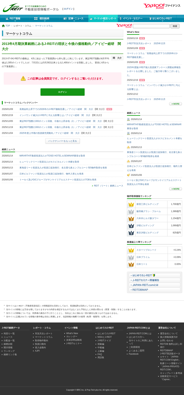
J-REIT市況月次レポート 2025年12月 (146, 43)
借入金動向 (40, 347)
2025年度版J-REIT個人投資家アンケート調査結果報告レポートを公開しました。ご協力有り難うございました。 (154, 71)
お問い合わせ (166, 340)
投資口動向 (40, 344)
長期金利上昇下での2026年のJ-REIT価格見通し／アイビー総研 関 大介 (56, 109)
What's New (72, 333)
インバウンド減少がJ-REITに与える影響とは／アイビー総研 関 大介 (55, 115)
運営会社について (169, 333)
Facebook (134, 354)
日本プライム (143, 257)
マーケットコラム (44, 25)
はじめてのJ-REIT (162, 18)
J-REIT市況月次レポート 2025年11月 (146, 99)
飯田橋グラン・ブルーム (149, 211)
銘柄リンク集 (10, 354)
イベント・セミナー (132, 18)
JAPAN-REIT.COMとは (140, 333)
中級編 (101, 347)
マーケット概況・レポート (103, 18)
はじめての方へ (136, 337)
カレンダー (71, 336)
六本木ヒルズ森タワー (148, 218)
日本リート (142, 264)
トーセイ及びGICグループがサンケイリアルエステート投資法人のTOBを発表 (58, 179)
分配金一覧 (9, 340)
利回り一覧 (9, 333)
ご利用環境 (134, 347)
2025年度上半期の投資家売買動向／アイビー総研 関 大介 (50, 133)
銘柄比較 (8, 344)
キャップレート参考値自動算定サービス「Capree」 (171, 376)
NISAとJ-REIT (105, 337)
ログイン (68, 9)
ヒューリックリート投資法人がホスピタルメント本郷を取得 (49, 162)
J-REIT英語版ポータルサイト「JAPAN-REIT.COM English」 (170, 356)
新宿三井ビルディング (148, 204)
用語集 (101, 357)
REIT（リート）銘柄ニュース (108, 185)
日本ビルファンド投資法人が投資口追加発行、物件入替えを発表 (52, 173)
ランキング (9, 351)
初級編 (101, 344)
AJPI (37, 351)
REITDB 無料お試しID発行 (171, 345)
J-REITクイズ (104, 340)
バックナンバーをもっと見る (62, 141)
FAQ (100, 354)
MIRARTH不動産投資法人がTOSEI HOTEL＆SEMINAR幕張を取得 (52, 155)
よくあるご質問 (136, 350)
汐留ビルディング (145, 225)
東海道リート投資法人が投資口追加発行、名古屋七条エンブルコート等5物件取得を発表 (63, 167)
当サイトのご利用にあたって (141, 342)
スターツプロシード (146, 250)
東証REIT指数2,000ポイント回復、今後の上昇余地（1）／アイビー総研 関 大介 (61, 127)
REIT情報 (14, 18)
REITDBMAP (166, 350)
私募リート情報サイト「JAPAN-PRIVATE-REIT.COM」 (171, 366)
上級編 (101, 351)
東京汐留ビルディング (148, 232)
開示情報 (8, 347)
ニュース (73, 18)
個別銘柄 (44, 18)
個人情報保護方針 (169, 337)
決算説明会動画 (74, 340)
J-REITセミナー (74, 343)
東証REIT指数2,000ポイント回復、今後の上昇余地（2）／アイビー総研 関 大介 (61, 121)
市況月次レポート (44, 333)
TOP (8, 25)
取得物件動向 (41, 340)
